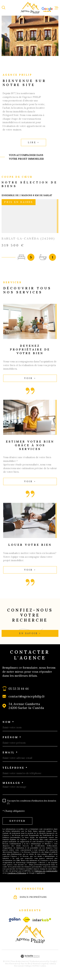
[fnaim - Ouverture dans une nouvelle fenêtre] (26, 919)
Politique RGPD (30, 966)
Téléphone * (15, 768)
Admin (52, 963)
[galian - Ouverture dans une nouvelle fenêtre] (14, 919)
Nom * (8, 722)
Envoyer (17, 820)
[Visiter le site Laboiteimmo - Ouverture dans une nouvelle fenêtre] (30, 956)
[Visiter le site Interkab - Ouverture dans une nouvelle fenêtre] (42, 919)
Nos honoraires (12, 963)
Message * (13, 783)
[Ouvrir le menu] (56, 8)
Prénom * (12, 737)
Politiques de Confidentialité (46, 871)
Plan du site (25, 963)
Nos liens (18, 966)
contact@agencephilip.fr (26, 696)
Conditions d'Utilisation (16, 873)
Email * (10, 752)
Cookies (42, 966)
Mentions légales (39, 963)
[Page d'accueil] (30, 8)
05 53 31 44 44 (18, 689)
